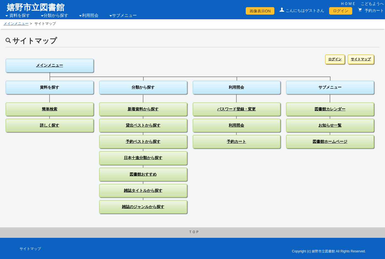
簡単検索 (49, 109)
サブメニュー (124, 15)
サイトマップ (361, 59)
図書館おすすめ (143, 174)
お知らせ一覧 (330, 125)
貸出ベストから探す (143, 125)
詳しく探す (49, 125)
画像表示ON (260, 11)
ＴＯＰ (194, 232)
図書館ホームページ (330, 141)
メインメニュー (16, 24)
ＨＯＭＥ (348, 3)
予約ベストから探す (143, 141)
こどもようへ (372, 3)
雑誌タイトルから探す (143, 190)
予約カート (374, 10)
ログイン (340, 11)
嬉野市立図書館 (35, 7)
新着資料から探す (143, 109)
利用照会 (90, 15)
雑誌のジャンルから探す (143, 207)
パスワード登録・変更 (236, 109)
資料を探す (19, 15)
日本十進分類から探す (143, 158)
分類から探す (55, 15)
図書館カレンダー (330, 109)
